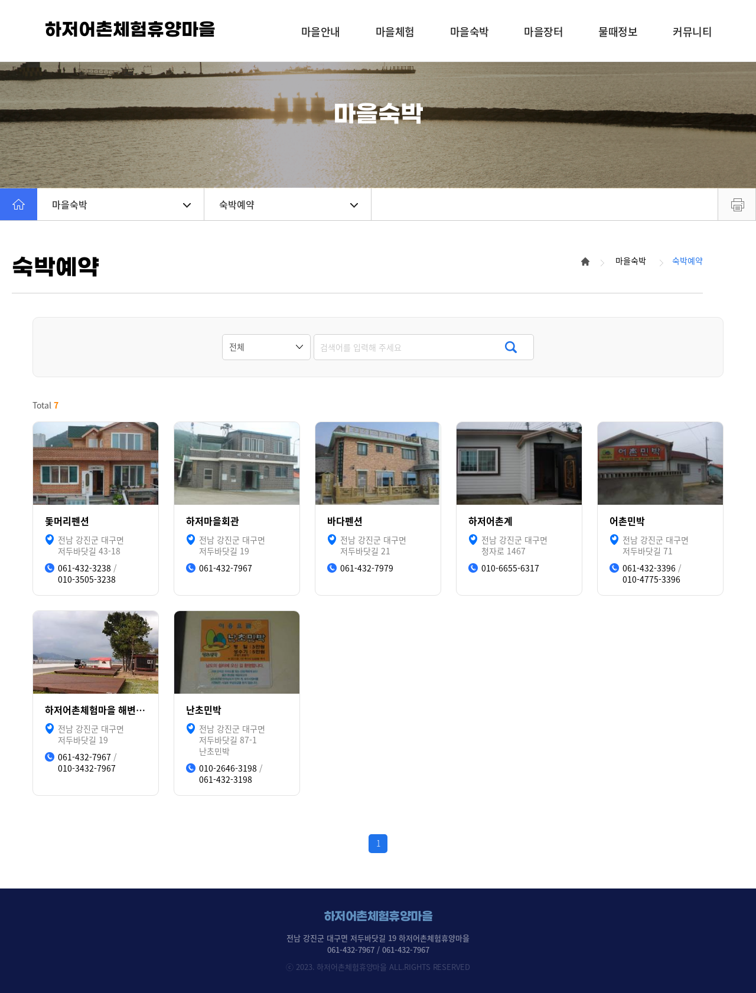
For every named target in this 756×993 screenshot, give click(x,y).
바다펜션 (345, 521)
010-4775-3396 (651, 579)
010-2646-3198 (228, 768)
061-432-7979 (366, 568)
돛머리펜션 (67, 521)
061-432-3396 (649, 568)
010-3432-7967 (87, 768)
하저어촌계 (490, 521)
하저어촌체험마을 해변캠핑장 (95, 710)
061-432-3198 (225, 779)
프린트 (736, 204)
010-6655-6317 (510, 568)
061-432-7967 (225, 568)
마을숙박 (121, 204)
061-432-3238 (84, 568)
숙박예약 (288, 204)
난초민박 (203, 710)
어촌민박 (627, 521)
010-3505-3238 (87, 579)
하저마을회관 (212, 521)
